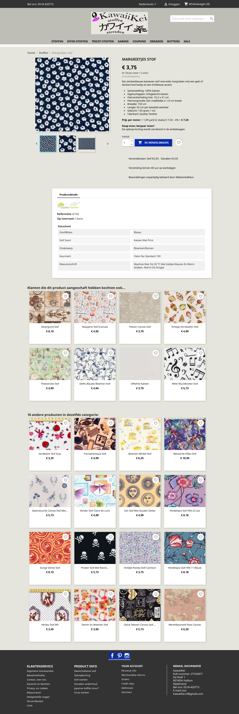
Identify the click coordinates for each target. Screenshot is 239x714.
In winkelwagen (153, 142)
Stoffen (57, 42)
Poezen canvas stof (142, 325)
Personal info (129, 670)
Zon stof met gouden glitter (142, 509)
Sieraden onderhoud (86, 683)
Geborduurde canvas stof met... (50, 509)
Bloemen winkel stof (141, 452)
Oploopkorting (83, 675)
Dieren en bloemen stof (96, 623)
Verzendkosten (35, 701)
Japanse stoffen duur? (87, 688)
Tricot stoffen (103, 42)
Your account (132, 666)
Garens (123, 42)
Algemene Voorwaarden (40, 671)
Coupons (139, 42)
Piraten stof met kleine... (96, 566)
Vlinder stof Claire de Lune (96, 509)
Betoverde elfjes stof (187, 452)
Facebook (112, 654)
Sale (187, 42)
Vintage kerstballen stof (187, 325)
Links (30, 705)
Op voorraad (45, 217)
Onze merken (82, 692)
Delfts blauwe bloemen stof (96, 382)
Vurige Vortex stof (50, 566)
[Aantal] (126, 142)
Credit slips (128, 683)
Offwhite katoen (142, 382)
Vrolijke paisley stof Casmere (142, 566)
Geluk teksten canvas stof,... (142, 623)
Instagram (127, 654)
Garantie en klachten (39, 683)
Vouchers (127, 692)
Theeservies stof (50, 382)
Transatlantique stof (96, 452)
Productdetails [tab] (49, 194)
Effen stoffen (77, 42)
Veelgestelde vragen (38, 696)
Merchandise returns (134, 674)
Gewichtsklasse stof (85, 671)
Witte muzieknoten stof (188, 382)
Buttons (173, 42)
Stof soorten (81, 679)
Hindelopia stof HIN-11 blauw (187, 566)
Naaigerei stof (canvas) (96, 325)
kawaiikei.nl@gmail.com (190, 694)
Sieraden (156, 42)
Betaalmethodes (36, 675)
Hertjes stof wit (50, 623)
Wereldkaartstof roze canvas (188, 623)
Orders (126, 679)
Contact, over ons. (37, 679)
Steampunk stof (50, 325)
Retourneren (34, 692)
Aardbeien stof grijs (50, 452)
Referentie (44, 213)
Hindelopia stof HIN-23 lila (188, 509)
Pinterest (119, 654)
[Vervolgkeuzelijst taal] (148, 4)
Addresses (128, 687)
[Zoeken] (192, 20)
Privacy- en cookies (37, 688)
